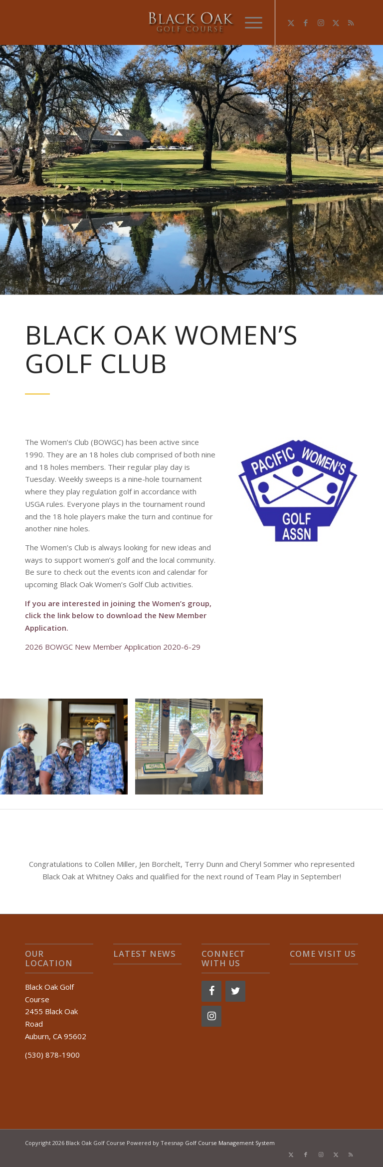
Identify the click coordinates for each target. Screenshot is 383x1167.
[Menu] (248, 22)
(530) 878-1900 (52, 1055)
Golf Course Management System (230, 1143)
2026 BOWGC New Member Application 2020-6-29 (112, 647)
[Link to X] (290, 22)
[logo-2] (191, 22)
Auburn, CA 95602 (55, 1036)
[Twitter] (235, 991)
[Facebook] (211, 991)
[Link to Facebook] (305, 22)
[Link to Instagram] (320, 22)
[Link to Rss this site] (350, 22)
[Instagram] (211, 1016)
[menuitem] (248, 22)
